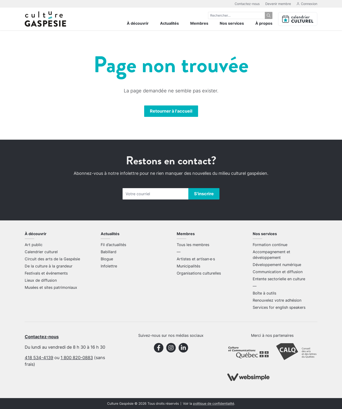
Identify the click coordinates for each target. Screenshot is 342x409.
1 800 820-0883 (77, 357)
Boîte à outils (264, 293)
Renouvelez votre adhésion (277, 300)
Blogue (107, 259)
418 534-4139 (39, 357)
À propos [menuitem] (263, 23)
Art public (34, 244)
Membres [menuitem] (199, 23)
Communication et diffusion (278, 271)
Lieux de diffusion (41, 280)
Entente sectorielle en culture (279, 278)
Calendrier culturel (41, 251)
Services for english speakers (279, 307)
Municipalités (188, 266)
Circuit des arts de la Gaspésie (52, 259)
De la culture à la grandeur (48, 266)
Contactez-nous (247, 4)
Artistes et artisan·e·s (196, 259)
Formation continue (270, 244)
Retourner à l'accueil (171, 111)
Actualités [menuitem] (169, 23)
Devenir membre (278, 4)
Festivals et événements (46, 273)
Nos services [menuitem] (232, 23)
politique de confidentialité (213, 403)
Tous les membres (193, 244)
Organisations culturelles (199, 273)
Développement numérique (277, 264)
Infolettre (109, 266)
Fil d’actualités (113, 244)
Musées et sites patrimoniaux (51, 287)
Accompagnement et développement (271, 254)
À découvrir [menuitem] (138, 23)
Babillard (108, 251)
